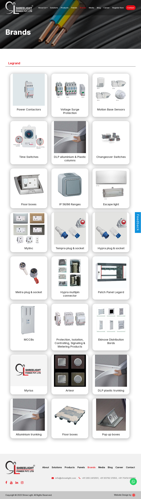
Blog (99, 8)
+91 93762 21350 (108, 478)
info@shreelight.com (65, 478)
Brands (83, 8)
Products (65, 8)
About (45, 467)
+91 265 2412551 (90, 478)
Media (91, 8)
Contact (130, 8)
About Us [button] (43, 8)
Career (106, 8)
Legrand (14, 63)
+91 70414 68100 (127, 478)
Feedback (138, 222)
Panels (74, 8)
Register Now (118, 8)
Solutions (54, 8)
